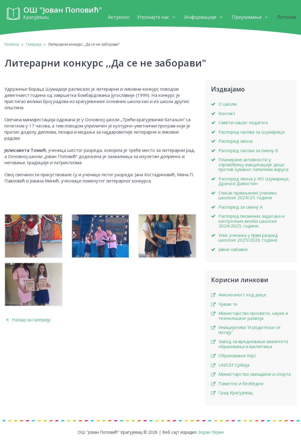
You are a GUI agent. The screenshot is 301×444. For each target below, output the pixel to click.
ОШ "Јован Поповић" (62, 13)
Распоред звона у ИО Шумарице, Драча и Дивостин (254, 181)
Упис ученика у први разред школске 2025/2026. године (248, 237)
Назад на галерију (27, 319)
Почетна (11, 44)
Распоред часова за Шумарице (251, 131)
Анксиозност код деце (242, 294)
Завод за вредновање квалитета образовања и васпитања (253, 344)
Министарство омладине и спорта (254, 374)
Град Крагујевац (235, 392)
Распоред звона (235, 141)
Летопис (287, 17)
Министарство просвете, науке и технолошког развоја (253, 315)
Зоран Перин (211, 432)
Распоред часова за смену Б (248, 150)
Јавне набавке (233, 249)
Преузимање (247, 17)
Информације (200, 17)
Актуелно (119, 17)
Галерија (33, 44)
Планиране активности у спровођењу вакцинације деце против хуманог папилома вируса (253, 164)
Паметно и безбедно (241, 383)
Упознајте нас (153, 17)
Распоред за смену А (240, 206)
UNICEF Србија (233, 364)
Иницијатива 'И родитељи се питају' (249, 330)
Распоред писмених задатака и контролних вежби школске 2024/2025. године (251, 221)
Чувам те (228, 304)
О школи (227, 104)
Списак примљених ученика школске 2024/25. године (247, 195)
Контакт (226, 113)
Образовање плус (237, 355)
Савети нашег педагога (243, 122)
